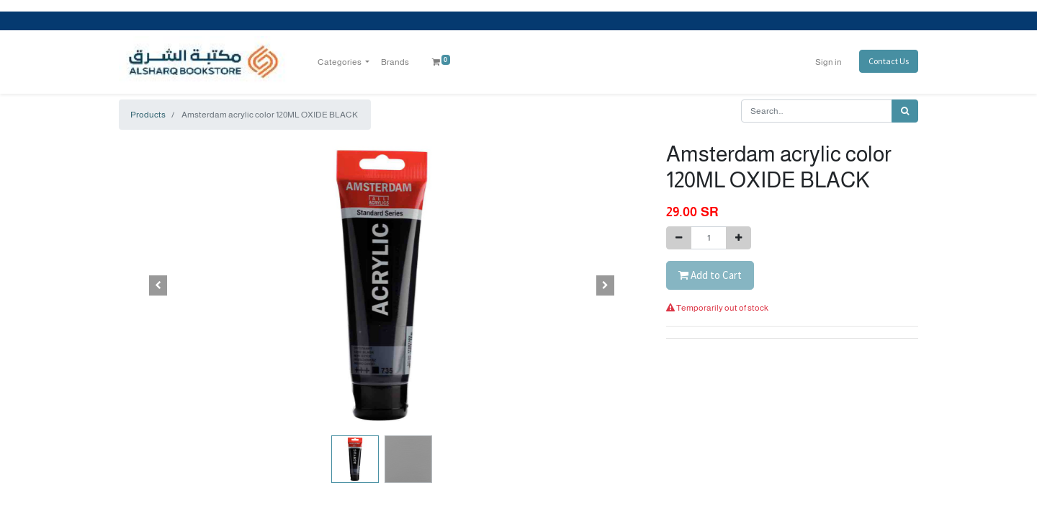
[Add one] (738, 237)
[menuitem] (395, 62)
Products (148, 115)
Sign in (828, 62)
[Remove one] (678, 237)
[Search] (905, 111)
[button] (158, 285)
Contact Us (888, 61)
